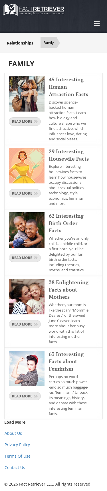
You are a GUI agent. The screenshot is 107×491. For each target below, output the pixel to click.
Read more (25, 121)
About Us (13, 433)
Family (48, 42)
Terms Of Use (18, 456)
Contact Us (15, 467)
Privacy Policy (17, 444)
